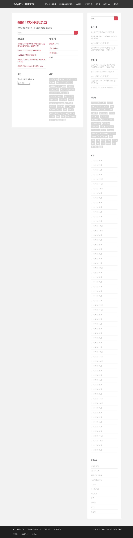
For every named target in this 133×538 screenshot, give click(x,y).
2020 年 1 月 (97, 263)
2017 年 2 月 (97, 296)
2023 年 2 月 (97, 174)
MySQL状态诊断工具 (65, 4)
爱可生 (93, 512)
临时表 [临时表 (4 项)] (71, 110)
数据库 (51, 44)
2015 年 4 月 (97, 389)
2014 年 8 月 (97, 412)
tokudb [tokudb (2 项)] (52, 110)
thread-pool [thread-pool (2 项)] (70, 106)
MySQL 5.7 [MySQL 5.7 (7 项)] (70, 89)
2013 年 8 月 (97, 450)
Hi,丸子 (93, 484)
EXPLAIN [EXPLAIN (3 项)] (59, 83)
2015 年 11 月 (98, 356)
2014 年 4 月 (97, 426)
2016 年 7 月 (97, 319)
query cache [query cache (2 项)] (62, 103)
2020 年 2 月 (97, 258)
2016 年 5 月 (97, 328)
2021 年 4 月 (97, 216)
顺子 (92, 498)
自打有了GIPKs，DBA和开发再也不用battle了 (31, 60)
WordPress (118, 529)
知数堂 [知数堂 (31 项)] (73, 117)
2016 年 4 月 (97, 333)
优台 (92, 507)
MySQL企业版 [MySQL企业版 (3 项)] (68, 96)
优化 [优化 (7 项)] (51, 113)
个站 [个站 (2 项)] (65, 110)
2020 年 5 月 (97, 244)
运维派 (93, 502)
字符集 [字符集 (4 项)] (52, 117)
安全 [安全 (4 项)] (57, 117)
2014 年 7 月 (97, 417)
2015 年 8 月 (97, 370)
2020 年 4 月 (97, 249)
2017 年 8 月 (97, 282)
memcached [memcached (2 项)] (54, 89)
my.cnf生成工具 (50, 4)
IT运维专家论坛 (96, 480)
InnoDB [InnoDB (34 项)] (52, 86)
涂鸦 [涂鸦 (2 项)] (67, 117)
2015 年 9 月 (97, 366)
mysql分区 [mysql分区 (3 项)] (63, 100)
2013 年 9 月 (97, 445)
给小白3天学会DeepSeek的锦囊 (29, 50)
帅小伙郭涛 (95, 489)
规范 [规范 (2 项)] (64, 120)
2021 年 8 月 (97, 198)
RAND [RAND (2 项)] (70, 103)
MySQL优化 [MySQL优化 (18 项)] (53, 100)
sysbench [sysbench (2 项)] (60, 106)
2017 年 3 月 (97, 291)
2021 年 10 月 (98, 188)
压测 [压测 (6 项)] (61, 113)
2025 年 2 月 (97, 160)
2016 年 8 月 (97, 314)
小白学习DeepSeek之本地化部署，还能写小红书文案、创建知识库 (31, 45)
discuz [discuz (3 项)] (52, 83)
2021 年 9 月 (97, 193)
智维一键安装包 (96, 475)
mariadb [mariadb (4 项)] (70, 86)
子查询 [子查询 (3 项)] (72, 113)
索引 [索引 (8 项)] (51, 120)
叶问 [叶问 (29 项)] (66, 113)
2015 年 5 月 (97, 384)
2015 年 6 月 (97, 380)
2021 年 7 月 (97, 202)
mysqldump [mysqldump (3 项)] (54, 93)
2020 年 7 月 (97, 240)
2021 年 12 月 (98, 179)
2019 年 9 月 (97, 272)
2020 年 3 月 (97, 254)
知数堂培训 (95, 466)
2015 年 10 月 (98, 361)
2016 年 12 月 (98, 305)
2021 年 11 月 (98, 184)
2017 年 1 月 (97, 300)
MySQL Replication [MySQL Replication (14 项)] (56, 96)
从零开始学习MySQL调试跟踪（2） (31, 66)
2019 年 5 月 (97, 277)
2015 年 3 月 (97, 394)
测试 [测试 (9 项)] (62, 117)
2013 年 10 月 (98, 440)
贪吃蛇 (116, 4)
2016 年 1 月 (97, 347)
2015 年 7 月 (97, 375)
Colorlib (103, 529)
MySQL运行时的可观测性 (27, 55)
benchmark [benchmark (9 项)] (54, 79)
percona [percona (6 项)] (53, 103)
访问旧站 (79, 4)
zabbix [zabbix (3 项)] (59, 110)
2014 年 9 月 (97, 408)
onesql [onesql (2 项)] (70, 100)
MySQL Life (95, 471)
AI (50, 57)
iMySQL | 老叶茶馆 (23, 4)
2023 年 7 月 (97, 165)
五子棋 (98, 4)
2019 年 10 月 (98, 268)
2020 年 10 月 (98, 230)
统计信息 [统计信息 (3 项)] (58, 120)
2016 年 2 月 (97, 342)
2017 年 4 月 (97, 286)
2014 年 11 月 (98, 398)
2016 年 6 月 (97, 324)
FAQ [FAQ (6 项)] (65, 83)
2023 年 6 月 (97, 170)
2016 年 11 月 (98, 310)
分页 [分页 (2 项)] (56, 113)
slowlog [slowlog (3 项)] (52, 106)
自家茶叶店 (88, 4)
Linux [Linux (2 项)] (64, 86)
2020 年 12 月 (98, 226)
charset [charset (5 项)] (68, 79)
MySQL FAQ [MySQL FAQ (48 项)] (64, 93)
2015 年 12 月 (98, 352)
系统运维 (52, 48)
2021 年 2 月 (97, 221)
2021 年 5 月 (97, 212)
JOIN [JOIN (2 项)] (58, 86)
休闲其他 (52, 53)
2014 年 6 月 (97, 422)
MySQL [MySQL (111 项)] (62, 89)
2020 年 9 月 (97, 235)
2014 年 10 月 (98, 403)
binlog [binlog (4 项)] (62, 79)
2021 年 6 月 (97, 207)
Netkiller (94, 493)
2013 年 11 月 (98, 436)
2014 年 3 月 (97, 431)
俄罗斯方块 (106, 4)
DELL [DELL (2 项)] (74, 79)
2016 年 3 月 (97, 338)
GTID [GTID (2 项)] (70, 83)
